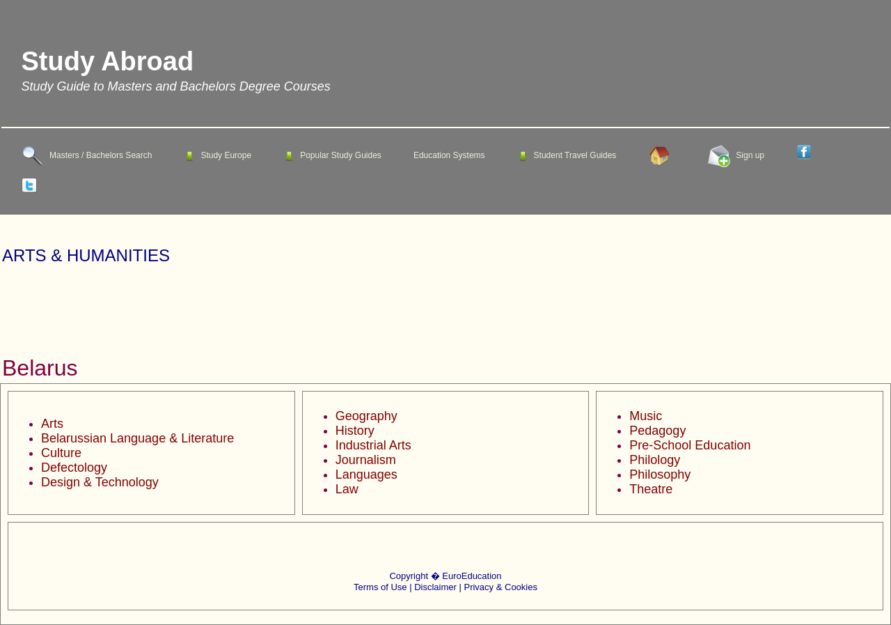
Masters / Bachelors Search (87, 156)
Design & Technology (100, 482)
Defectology (74, 467)
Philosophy (660, 474)
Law (347, 489)
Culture (61, 453)
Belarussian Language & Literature (137, 438)
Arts (52, 424)
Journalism (366, 460)
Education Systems (449, 155)
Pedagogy (657, 431)
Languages (366, 474)
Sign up (736, 156)
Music (645, 416)
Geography (366, 416)
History (355, 431)
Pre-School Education (689, 445)
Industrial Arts (373, 445)
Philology (654, 460)
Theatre (650, 489)
